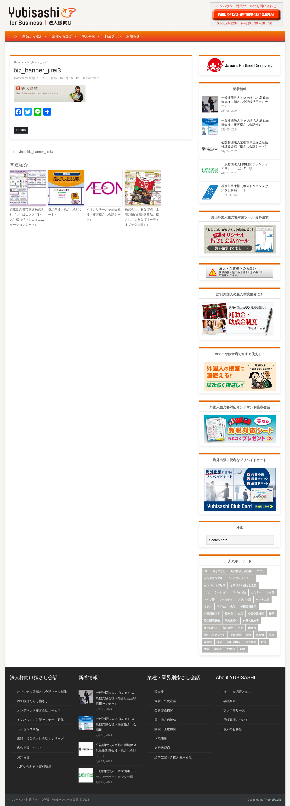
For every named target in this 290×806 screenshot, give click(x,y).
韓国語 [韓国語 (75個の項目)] (218, 648)
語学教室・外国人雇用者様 (173, 757)
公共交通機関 (163, 710)
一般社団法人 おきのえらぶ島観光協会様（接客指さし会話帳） (116, 724)
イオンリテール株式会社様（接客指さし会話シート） (103, 214)
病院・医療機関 (165, 729)
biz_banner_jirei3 (33, 152)
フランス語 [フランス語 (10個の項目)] (244, 599)
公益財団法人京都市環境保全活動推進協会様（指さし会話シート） (116, 750)
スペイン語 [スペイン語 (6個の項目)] (239, 592)
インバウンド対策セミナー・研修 (40, 720)
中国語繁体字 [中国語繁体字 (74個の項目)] (212, 613)
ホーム (12, 36)
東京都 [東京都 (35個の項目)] (260, 634)
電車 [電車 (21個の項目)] (206, 648)
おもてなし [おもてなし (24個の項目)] (219, 571)
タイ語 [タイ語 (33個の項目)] (270, 592)
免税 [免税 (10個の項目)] (240, 613)
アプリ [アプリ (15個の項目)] (261, 571)
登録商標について (235, 720)
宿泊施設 (160, 738)
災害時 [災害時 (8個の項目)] (208, 642)
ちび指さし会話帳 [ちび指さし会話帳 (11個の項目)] (241, 571)
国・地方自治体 (165, 720)
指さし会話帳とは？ (237, 692)
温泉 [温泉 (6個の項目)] (271, 634)
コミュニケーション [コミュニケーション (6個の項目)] (216, 592)
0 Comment (91, 78)
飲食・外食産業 (165, 701)
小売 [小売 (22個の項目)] (240, 627)
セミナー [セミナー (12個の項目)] (256, 592)
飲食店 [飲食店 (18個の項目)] (231, 648)
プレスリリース (234, 710)
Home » (19, 62)
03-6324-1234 (227, 23)
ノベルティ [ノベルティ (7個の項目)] (226, 599)
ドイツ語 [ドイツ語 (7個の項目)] (209, 599)
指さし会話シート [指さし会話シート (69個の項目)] (214, 634)
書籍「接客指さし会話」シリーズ (40, 738)
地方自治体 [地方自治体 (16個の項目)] (231, 620)
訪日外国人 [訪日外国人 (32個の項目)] (233, 642)
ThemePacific (273, 799)
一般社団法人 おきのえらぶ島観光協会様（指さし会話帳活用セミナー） (245, 102)
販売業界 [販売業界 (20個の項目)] (250, 642)
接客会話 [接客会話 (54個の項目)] (235, 634)
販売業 (159, 692)
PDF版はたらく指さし (32, 701)
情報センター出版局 (43, 78)
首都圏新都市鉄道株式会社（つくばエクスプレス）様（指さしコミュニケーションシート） (27, 217)
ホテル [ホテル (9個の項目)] (208, 606)
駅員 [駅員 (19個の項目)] (242, 648)
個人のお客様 (232, 729)
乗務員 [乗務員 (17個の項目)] (229, 613)
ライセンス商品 (28, 729)
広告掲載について (29, 748)
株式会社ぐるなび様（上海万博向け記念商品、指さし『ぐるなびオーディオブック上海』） (142, 217)
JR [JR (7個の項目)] (205, 571)
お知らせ (135, 36)
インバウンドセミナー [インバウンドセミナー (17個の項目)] (240, 578)
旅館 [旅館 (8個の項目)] (248, 634)
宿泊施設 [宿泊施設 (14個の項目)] (227, 627)
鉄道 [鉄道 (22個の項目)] (263, 642)
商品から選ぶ (34, 36)
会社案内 (229, 701)
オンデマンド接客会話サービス (39, 710)
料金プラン (113, 36)
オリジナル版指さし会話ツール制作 (42, 692)
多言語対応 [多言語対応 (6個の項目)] (210, 627)
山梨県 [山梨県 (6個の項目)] (252, 627)
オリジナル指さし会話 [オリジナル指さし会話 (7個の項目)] (243, 585)
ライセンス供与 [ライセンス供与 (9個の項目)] (226, 606)
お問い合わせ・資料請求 (34, 766)
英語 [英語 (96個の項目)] (219, 642)
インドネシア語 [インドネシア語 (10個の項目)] (213, 578)
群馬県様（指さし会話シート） (65, 212)
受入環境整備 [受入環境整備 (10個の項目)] (212, 620)
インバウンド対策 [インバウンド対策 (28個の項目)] (214, 585)
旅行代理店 (162, 748)
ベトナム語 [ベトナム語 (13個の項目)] (262, 599)
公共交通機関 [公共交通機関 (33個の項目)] (256, 613)
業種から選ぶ (64, 36)
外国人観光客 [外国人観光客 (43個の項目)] (251, 620)
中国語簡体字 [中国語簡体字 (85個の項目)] (248, 606)
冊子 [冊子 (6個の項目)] (271, 613)
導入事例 (91, 36)
